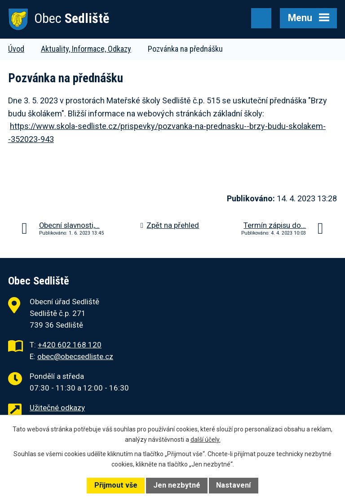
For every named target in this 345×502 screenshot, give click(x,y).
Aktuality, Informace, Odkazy (86, 48)
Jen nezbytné (176, 485)
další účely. (205, 439)
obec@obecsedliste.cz (75, 356)
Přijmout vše (115, 485)
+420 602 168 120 (70, 344)
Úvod (16, 48)
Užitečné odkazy (57, 407)
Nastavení (233, 485)
